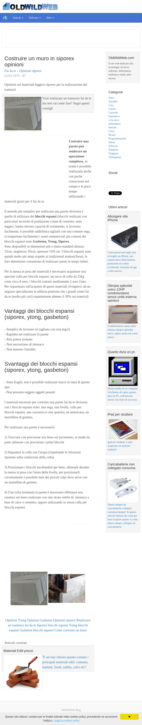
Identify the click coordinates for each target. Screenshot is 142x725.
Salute (112, 142)
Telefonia (113, 149)
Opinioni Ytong (16, 620)
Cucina (112, 109)
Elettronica (114, 116)
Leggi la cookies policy (67, 720)
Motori (112, 135)
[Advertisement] (71, 36)
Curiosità (113, 112)
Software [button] (35, 17)
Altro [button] (50, 17)
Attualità (113, 101)
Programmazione (117, 138)
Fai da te (10, 71)
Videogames (115, 157)
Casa (111, 105)
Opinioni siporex (30, 71)
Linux (112, 131)
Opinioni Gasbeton (40, 620)
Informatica (115, 123)
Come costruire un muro (70, 630)
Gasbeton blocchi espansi (37, 630)
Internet (113, 127)
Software (113, 146)
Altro (111, 97)
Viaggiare (114, 153)
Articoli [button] (18, 17)
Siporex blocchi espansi (53, 625)
